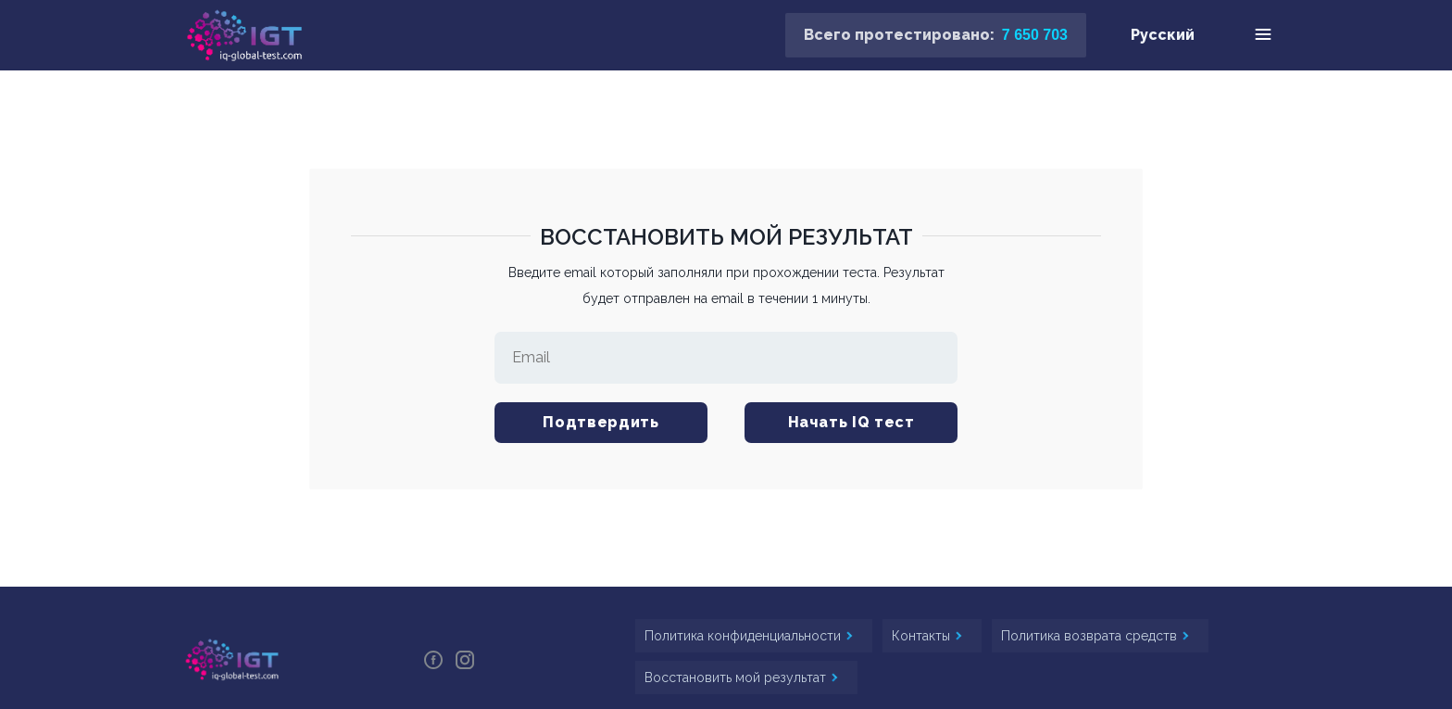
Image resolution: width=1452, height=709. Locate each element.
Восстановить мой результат (737, 677)
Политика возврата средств (1091, 635)
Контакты (923, 635)
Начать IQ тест (851, 422)
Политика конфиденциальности (745, 635)
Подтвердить (600, 422)
